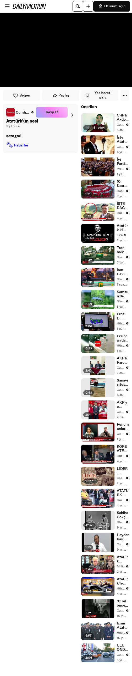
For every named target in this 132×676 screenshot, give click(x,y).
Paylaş (60, 95)
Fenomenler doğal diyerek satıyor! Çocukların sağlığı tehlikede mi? (123, 427)
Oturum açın (111, 6)
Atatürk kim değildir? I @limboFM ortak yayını (122, 228)
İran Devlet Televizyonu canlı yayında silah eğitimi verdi (123, 272)
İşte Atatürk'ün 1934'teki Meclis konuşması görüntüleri (122, 139)
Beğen (21, 95)
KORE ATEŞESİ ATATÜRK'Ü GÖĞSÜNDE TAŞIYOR (123, 449)
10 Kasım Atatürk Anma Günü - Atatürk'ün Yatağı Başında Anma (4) (122, 184)
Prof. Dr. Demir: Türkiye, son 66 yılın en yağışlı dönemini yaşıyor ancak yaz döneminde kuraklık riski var (123, 316)
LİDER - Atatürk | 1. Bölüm (122, 471)
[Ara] (78, 6)
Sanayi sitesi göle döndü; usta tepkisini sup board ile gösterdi (123, 382)
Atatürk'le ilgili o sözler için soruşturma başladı (123, 581)
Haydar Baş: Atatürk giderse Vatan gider (123, 537)
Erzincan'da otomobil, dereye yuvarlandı (123, 338)
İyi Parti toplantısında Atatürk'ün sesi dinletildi (123, 161)
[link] (20, 112)
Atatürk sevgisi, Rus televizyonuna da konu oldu (123, 559)
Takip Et (52, 112)
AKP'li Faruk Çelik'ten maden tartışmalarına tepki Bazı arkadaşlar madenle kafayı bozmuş (122, 360)
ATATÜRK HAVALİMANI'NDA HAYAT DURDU (123, 493)
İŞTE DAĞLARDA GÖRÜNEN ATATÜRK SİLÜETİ (123, 206)
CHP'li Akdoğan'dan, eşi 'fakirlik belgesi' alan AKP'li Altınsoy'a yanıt (123, 117)
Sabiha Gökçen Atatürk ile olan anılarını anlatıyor (122, 515)
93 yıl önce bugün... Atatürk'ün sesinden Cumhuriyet (122, 603)
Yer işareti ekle (98, 95)
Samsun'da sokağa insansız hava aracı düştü (123, 294)
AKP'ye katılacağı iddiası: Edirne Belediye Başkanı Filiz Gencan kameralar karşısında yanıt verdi (123, 404)
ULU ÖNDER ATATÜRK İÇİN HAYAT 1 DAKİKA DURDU (123, 647)
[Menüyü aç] (7, 6)
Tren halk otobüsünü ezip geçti (123, 250)
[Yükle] (88, 6)
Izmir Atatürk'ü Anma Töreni (122, 625)
